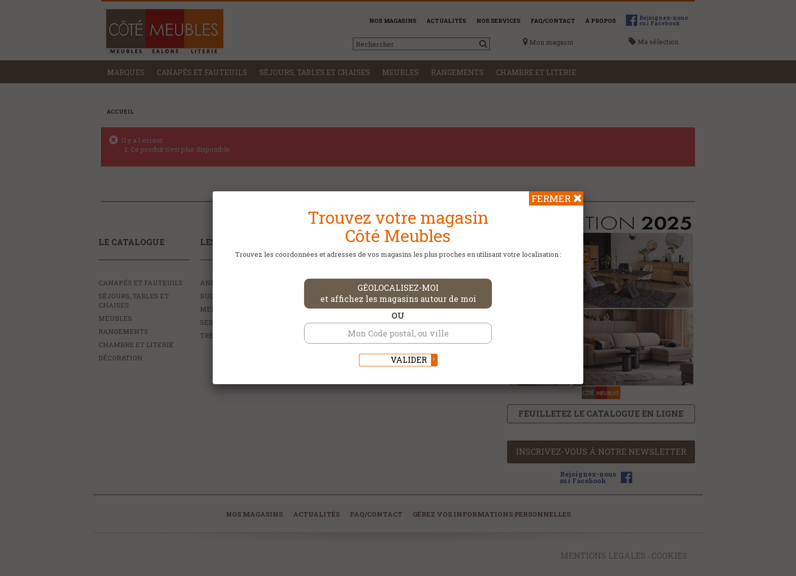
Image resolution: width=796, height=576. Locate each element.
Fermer (551, 198)
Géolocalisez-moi (398, 293)
